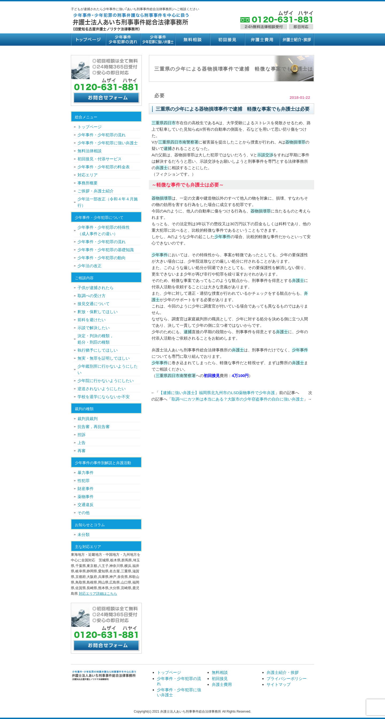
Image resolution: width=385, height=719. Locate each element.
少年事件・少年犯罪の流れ (123, 39)
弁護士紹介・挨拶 (296, 39)
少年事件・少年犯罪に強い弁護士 (157, 39)
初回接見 (227, 39)
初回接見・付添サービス (100, 159)
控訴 (82, 434)
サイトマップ (279, 684)
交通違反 (86, 504)
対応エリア (88, 175)
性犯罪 (84, 480)
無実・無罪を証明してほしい (104, 358)
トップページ (88, 39)
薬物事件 (86, 496)
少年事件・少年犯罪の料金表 (104, 167)
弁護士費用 (262, 39)
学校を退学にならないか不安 (104, 396)
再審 (82, 450)
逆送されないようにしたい (102, 388)
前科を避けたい (92, 319)
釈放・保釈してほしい (98, 311)
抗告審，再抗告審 (94, 426)
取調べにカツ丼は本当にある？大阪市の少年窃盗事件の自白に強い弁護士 (237, 399)
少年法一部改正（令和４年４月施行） (108, 202)
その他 (84, 512)
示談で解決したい (94, 327)
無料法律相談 (90, 151)
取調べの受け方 (92, 295)
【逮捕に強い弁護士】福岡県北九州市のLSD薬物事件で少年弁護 (217, 392)
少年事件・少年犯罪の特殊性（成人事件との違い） (104, 230)
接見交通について (94, 303)
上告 (82, 442)
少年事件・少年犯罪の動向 (102, 257)
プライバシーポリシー (287, 678)
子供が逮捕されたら (96, 287)
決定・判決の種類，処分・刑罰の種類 (96, 338)
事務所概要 (88, 183)
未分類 (84, 534)
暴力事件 (86, 472)
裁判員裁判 (88, 418)
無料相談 (192, 39)
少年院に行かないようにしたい (106, 380)
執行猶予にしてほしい (98, 350)
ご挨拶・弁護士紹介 (96, 191)
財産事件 (86, 488)
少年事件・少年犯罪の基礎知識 (106, 249)
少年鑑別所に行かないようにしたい (108, 369)
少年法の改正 (90, 265)
